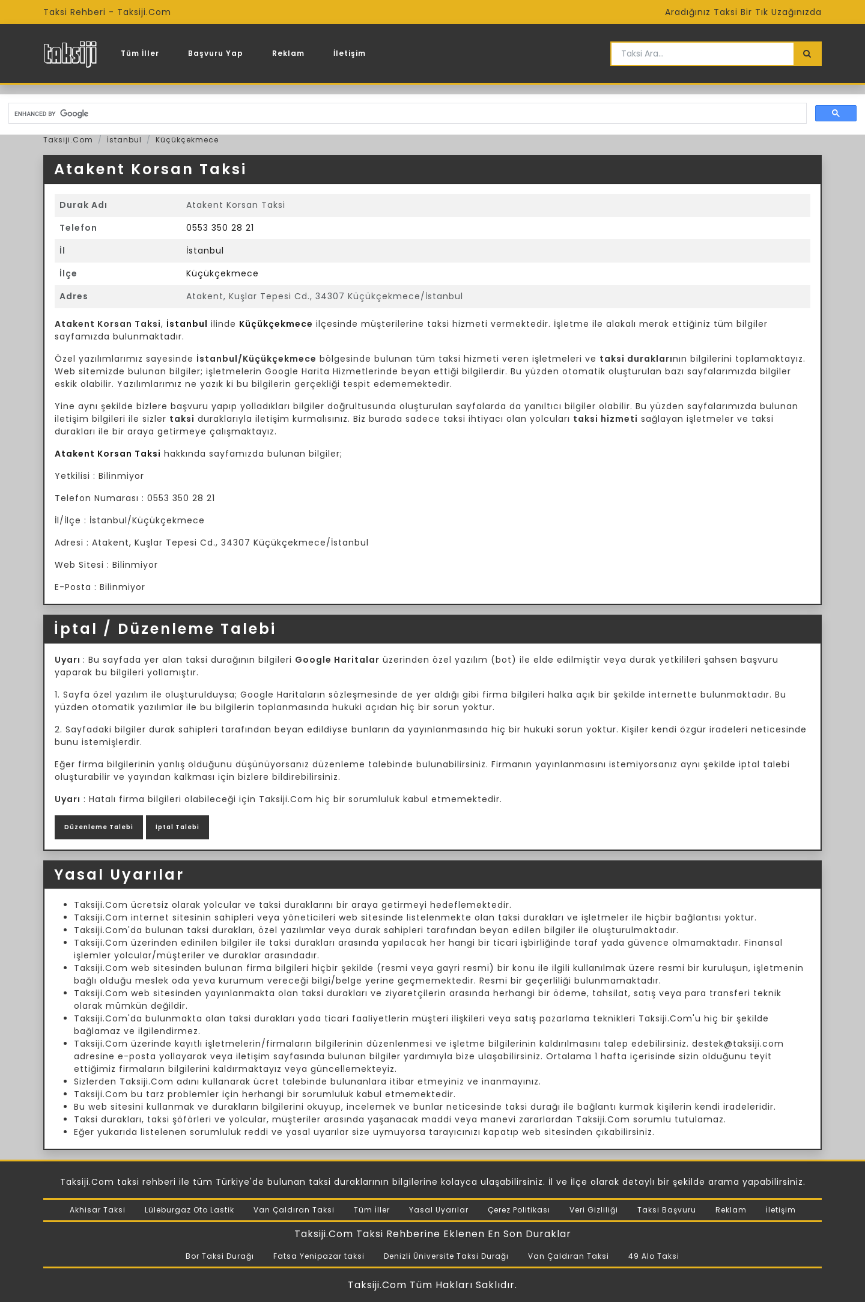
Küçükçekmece (187, 140)
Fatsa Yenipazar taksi (319, 1256)
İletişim (349, 53)
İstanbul (124, 140)
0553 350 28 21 (220, 228)
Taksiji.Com (68, 140)
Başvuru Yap (215, 53)
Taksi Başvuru (666, 1210)
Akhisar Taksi (98, 1210)
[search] (406, 113)
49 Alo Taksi (653, 1256)
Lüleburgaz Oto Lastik (189, 1210)
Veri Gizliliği (593, 1210)
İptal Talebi (177, 827)
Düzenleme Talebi (98, 827)
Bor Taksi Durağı (220, 1256)
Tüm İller (140, 53)
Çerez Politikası (519, 1210)
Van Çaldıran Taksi (294, 1210)
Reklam (288, 53)
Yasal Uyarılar (439, 1210)
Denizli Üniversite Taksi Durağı (446, 1256)
